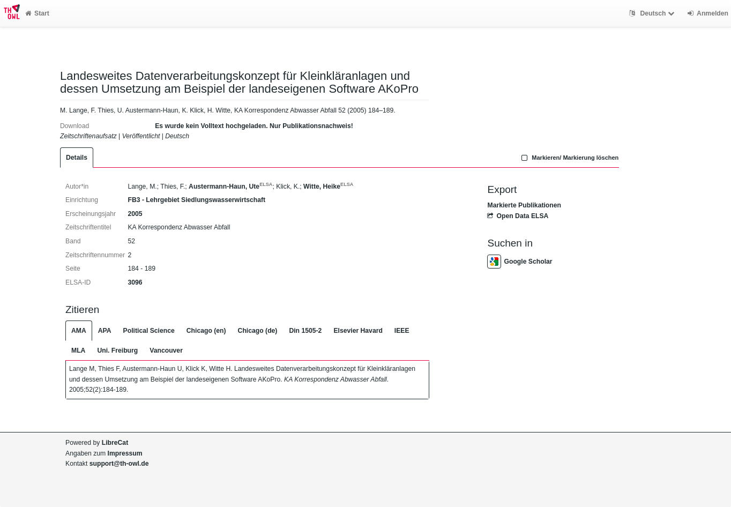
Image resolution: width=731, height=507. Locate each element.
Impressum (125, 453)
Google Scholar (519, 261)
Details (76, 157)
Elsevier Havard (357, 330)
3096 (135, 282)
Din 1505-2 (305, 330)
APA (104, 330)
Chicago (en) (206, 330)
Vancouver (166, 350)
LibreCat (115, 442)
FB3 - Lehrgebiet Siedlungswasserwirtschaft (196, 200)
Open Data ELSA (517, 216)
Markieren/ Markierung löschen (569, 157)
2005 (135, 214)
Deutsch (653, 13)
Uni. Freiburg (117, 350)
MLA (78, 350)
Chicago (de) (258, 330)
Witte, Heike (328, 186)
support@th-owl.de (119, 463)
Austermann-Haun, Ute (230, 186)
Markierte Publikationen (524, 205)
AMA (78, 330)
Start (37, 13)
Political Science (149, 330)
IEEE (401, 330)
